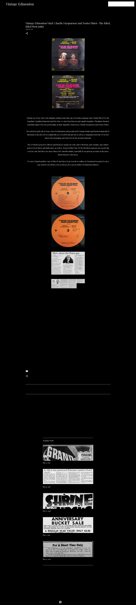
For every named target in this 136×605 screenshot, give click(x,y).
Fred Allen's (37, 148)
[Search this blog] (123, 3)
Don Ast (43, 125)
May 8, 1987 (47, 487)
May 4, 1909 (47, 559)
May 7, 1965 (46, 535)
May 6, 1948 (47, 511)
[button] (27, 33)
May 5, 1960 (47, 463)
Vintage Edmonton (20, 4)
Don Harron (72, 121)
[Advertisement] (68, 415)
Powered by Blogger (68, 602)
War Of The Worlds (81, 148)
